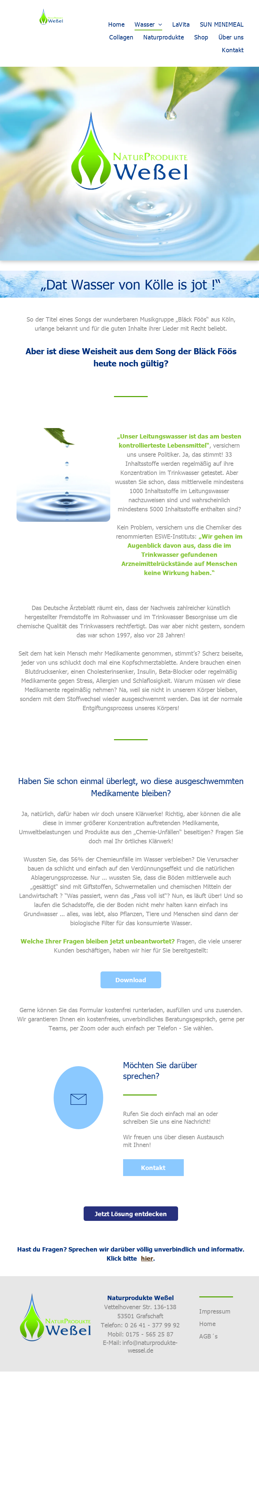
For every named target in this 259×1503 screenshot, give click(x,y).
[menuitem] (116, 24)
